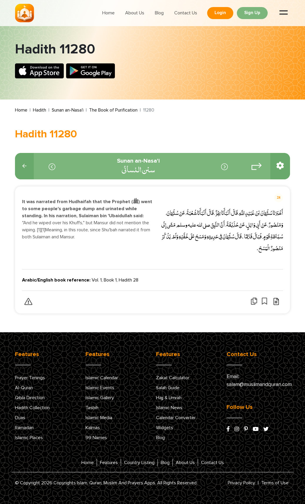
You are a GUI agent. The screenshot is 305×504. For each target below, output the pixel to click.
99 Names (96, 437)
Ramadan (24, 427)
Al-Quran (24, 387)
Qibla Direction (30, 397)
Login (220, 13)
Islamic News (169, 407)
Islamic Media (99, 417)
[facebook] (228, 429)
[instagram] (236, 429)
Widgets (164, 427)
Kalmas (93, 427)
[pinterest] (246, 429)
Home (108, 13)
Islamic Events (100, 387)
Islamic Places (29, 437)
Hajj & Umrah (169, 397)
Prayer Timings (30, 377)
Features (109, 462)
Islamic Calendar (102, 377)
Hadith (39, 110)
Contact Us (185, 13)
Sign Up (252, 13)
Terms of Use (275, 483)
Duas (20, 417)
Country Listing (139, 462)
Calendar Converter (176, 417)
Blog (159, 13)
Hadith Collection (32, 407)
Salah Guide (168, 387)
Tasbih (92, 407)
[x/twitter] (266, 429)
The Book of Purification (113, 110)
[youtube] (256, 429)
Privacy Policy (241, 483)
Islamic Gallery (100, 397)
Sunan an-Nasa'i (67, 110)
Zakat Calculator (172, 377)
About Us (134, 13)
